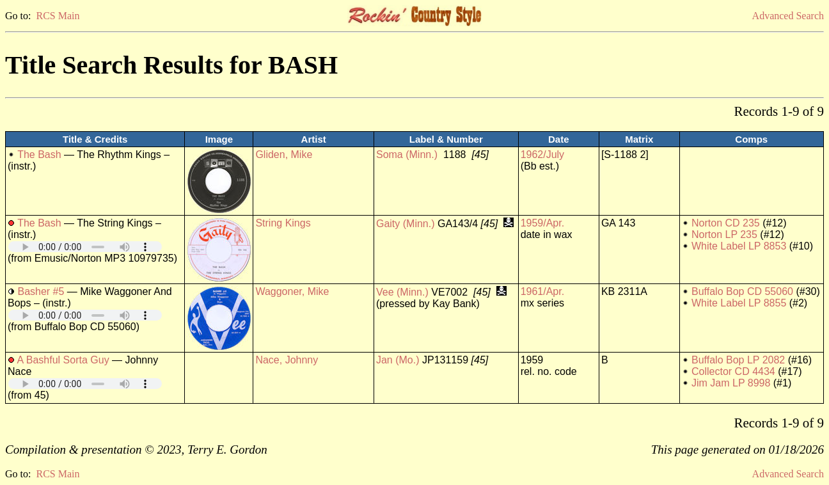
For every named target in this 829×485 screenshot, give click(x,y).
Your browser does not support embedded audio (85, 246)
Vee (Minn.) (402, 292)
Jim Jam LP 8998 (730, 383)
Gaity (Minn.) (405, 223)
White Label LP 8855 (738, 303)
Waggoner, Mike (292, 291)
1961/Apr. (543, 291)
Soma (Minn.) (407, 154)
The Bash (39, 154)
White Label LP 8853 (738, 246)
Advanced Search (788, 15)
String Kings (282, 223)
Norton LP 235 (724, 234)
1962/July (543, 154)
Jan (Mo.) (398, 359)
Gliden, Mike (283, 154)
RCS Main (57, 15)
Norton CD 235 (725, 223)
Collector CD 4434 (733, 371)
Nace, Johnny (286, 359)
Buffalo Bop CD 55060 (742, 291)
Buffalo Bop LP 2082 (738, 359)
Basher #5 (40, 291)
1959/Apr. (543, 223)
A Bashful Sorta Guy (63, 359)
